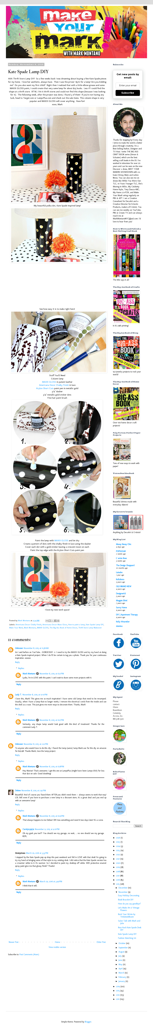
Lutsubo (119, 572)
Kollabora (120, 579)
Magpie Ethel (121, 600)
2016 (118, 880)
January (122, 981)
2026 (118, 837)
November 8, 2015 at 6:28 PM (52, 766)
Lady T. (18, 694)
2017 (118, 875)
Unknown (19, 648)
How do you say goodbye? (129, 903)
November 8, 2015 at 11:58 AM (36, 648)
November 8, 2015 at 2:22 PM (36, 744)
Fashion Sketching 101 (127, 938)
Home (57, 942)
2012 (118, 995)
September (123, 947)
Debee (18, 790)
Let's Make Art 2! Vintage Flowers (128, 909)
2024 (118, 846)
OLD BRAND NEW (123, 586)
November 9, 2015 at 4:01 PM (47, 829)
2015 (118, 884)
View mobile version (57, 947)
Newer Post (13, 942)
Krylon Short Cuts (45, 388)
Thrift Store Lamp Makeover (90, 628)
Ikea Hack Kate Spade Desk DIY (129, 928)
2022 (118, 854)
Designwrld (121, 593)
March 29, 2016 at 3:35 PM (37, 853)
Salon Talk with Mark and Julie (129, 922)
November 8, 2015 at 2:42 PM (34, 790)
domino (119, 626)
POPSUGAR (121, 551)
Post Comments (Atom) (29, 954)
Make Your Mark (16, 628)
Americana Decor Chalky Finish (54, 385)
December (123, 888)
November (123, 892)
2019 (118, 867)
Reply (17, 662)
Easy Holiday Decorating (128, 895)
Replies (21, 668)
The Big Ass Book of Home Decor (63, 628)
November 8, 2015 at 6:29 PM (52, 816)
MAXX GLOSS (49, 382)
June (121, 960)
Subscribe (127, 92)
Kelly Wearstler (123, 621)
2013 (118, 990)
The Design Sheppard (125, 565)
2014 (118, 986)
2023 (118, 850)
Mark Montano (30, 628)
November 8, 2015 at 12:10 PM (35, 694)
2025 (118, 842)
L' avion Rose (121, 558)
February (123, 977)
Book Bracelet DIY (126, 899)
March (122, 973)
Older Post (101, 942)
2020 (118, 863)
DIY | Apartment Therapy (127, 614)
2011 (118, 999)
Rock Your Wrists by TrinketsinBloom (126, 915)
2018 (118, 871)
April (121, 968)
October (122, 943)
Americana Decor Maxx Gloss (54, 624)
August (122, 952)
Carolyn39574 (28, 829)
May (121, 964)
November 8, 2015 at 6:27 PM (52, 673)
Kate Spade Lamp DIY (95, 624)
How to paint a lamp (76, 624)
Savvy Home (121, 607)
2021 (118, 859)
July (120, 956)
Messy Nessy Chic (123, 544)
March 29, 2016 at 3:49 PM (51, 881)
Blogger (88, 1022)
